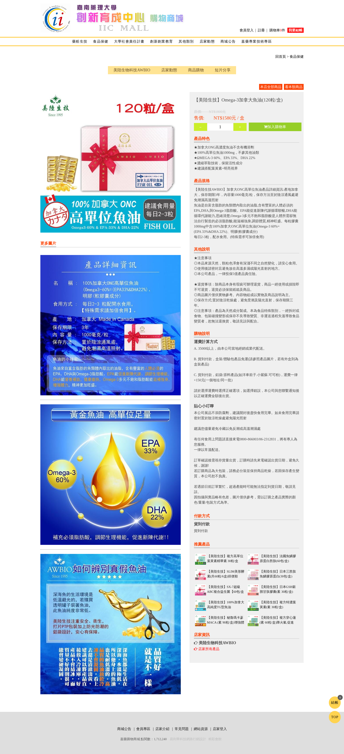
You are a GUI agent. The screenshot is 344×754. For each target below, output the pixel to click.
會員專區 (143, 729)
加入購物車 (275, 127)
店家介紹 (162, 729)
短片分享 (223, 70)
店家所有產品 (206, 649)
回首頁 (280, 56)
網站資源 (201, 729)
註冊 (261, 30)
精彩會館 (215, 739)
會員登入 (247, 30)
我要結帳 (295, 30)
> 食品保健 (295, 56)
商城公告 (228, 41)
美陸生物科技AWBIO (131, 70)
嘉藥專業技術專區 (256, 41)
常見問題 (182, 729)
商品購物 (196, 70)
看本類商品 (294, 87)
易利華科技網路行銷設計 (188, 739)
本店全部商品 (270, 87)
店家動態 (207, 41)
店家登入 (220, 729)
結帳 (335, 702)
